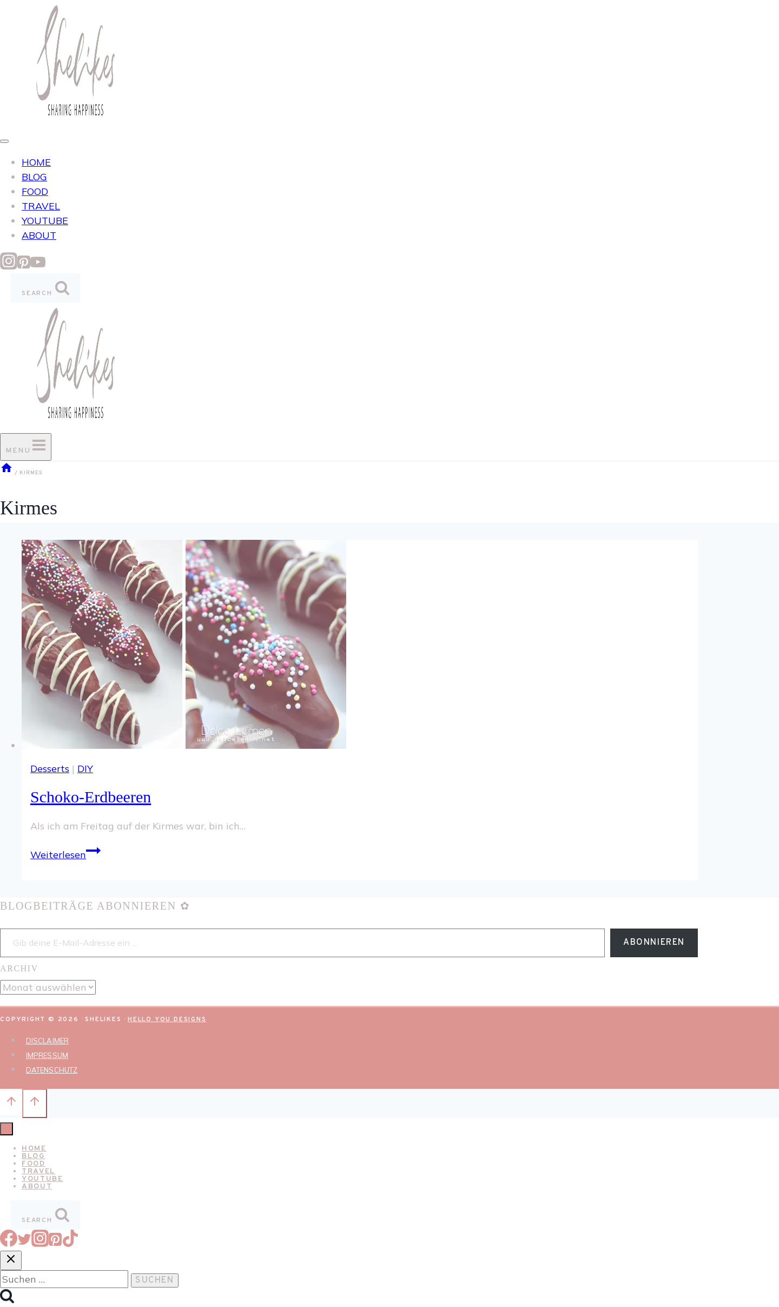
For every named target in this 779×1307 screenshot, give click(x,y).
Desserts (49, 768)
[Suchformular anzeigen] (45, 288)
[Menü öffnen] (25, 447)
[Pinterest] (23, 266)
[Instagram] (8, 266)
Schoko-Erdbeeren (90, 797)
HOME (36, 162)
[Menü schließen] (6, 1128)
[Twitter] (24, 1243)
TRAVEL (41, 206)
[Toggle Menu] (4, 141)
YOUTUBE (45, 220)
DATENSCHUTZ (51, 1070)
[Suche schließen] (11, 1260)
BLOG (34, 177)
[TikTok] (70, 1243)
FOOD (35, 191)
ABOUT (39, 235)
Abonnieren (654, 942)
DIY (85, 768)
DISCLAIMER (47, 1040)
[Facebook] (8, 1243)
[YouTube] (37, 266)
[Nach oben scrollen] (11, 1103)
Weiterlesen (65, 854)
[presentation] (360, 646)
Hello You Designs (167, 1019)
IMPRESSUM (47, 1055)
